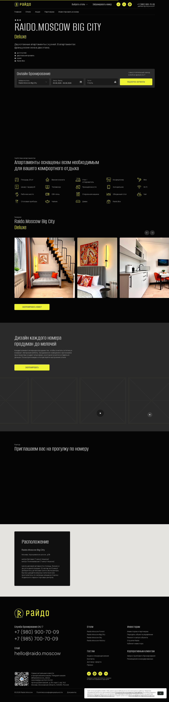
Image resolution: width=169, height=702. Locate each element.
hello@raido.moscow (37, 653)
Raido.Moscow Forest (96, 631)
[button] (87, 4)
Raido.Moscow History (96, 640)
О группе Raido (133, 640)
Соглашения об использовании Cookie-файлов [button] (129, 692)
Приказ (90, 665)
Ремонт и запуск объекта (137, 637)
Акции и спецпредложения (98, 656)
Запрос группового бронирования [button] (141, 656)
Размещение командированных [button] (140, 659)
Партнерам (49, 12)
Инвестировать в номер (68, 12)
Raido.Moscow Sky (94, 637)
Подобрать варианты (136, 81)
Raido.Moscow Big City (96, 634)
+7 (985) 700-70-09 (36, 638)
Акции (37, 12)
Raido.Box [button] (117, 201)
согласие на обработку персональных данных (100, 696)
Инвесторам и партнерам (137, 631)
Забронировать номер (102, 4)
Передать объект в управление (140, 634)
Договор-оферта (94, 662)
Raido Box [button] (21, 61)
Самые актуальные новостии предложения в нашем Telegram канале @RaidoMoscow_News (48, 675)
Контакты (90, 659)
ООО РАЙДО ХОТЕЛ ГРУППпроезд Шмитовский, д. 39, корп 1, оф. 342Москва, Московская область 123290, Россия (50, 682)
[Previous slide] (146, 232)
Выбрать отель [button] (78, 4)
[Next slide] (152, 232)
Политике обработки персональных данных (141, 696)
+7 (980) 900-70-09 (146, 4)
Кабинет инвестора (135, 643)
